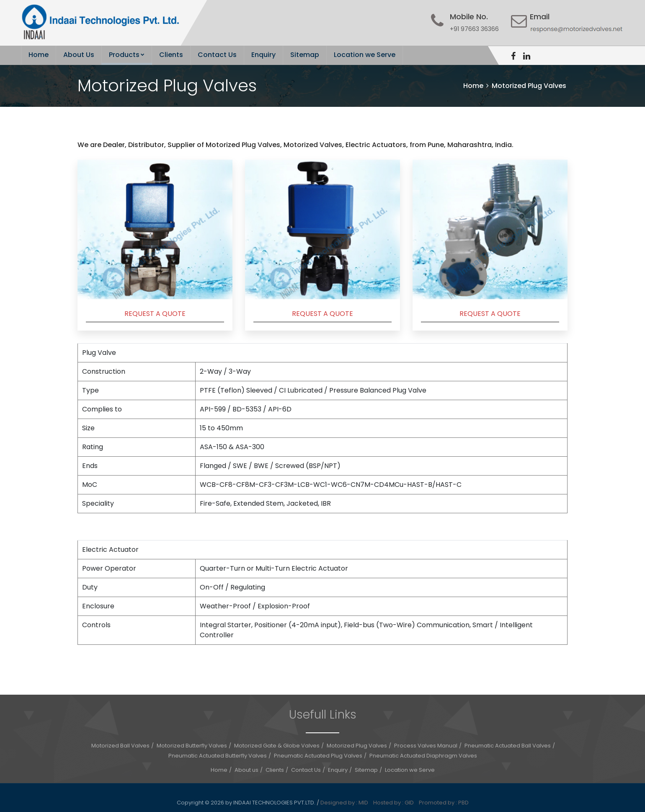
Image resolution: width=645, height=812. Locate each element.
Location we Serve (364, 54)
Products (126, 54)
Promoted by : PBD (444, 803)
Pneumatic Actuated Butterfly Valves (217, 756)
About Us (78, 54)
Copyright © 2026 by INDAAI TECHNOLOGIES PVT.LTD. (247, 803)
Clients (171, 54)
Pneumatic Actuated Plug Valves (318, 756)
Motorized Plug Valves (357, 746)
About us (246, 770)
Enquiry (263, 54)
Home (38, 54)
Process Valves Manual (425, 746)
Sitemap (304, 54)
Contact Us (217, 54)
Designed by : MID (346, 803)
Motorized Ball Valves (120, 746)
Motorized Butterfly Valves (192, 746)
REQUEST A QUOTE (155, 313)
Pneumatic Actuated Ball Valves (507, 746)
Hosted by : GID (395, 803)
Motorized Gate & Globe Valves (277, 746)
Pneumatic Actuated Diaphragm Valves (423, 756)
